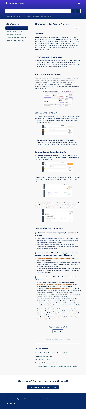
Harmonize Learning (13, 399)
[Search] (43, 11)
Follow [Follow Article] (78, 28)
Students (36, 16)
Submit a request (65, 339)
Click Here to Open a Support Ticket (43, 387)
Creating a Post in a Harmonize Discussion (48, 363)
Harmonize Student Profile (43, 356)
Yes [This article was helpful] (55, 331)
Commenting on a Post (42, 359)
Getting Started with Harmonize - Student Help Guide (52, 353)
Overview (9, 28)
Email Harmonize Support (30, 399)
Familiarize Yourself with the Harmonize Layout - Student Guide (56, 366)
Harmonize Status (45, 399)
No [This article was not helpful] (60, 331)
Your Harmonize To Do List (15, 31)
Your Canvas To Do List (14, 34)
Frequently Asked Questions (15, 40)
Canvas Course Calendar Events (16, 37)
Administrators (46, 16)
